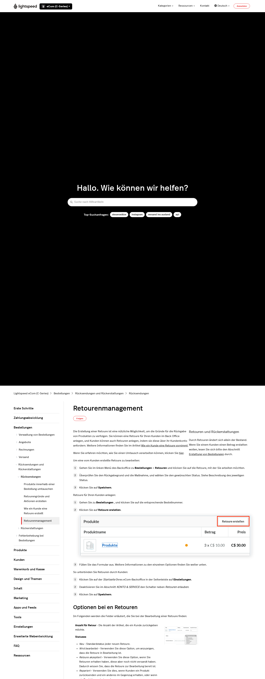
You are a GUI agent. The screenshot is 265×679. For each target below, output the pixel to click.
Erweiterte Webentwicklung (33, 636)
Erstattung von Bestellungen (206, 454)
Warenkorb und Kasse (29, 569)
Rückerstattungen (30, 528)
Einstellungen (23, 626)
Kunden (19, 559)
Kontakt (204, 6)
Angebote (23, 442)
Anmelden (242, 6)
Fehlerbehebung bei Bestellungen (30, 538)
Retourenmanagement (38, 520)
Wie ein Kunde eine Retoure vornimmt (164, 445)
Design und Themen (28, 579)
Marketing (21, 598)
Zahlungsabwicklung (28, 418)
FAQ (16, 645)
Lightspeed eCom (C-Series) (31, 393)
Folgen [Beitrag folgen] (79, 418)
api (177, 214)
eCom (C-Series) (56, 6)
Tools (17, 617)
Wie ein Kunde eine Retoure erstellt (35, 511)
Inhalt (18, 588)
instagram (137, 214)
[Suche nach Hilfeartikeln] (132, 202)
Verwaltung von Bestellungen (35, 434)
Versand (22, 457)
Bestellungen (62, 393)
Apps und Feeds (25, 607)
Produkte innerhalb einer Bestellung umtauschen (39, 486)
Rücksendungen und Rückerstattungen (99, 393)
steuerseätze (119, 214)
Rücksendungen (139, 393)
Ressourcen (186, 6)
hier (181, 453)
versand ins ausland (159, 214)
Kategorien (165, 6)
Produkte (20, 550)
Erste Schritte (23, 408)
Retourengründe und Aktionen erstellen (37, 499)
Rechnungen (25, 449)
